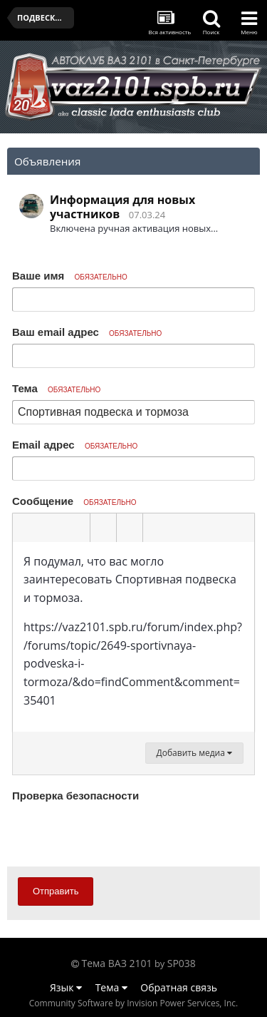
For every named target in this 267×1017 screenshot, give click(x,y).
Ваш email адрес (87, 332)
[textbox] (133, 637)
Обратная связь (178, 987)
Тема (56, 388)
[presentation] (120, 834)
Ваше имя (69, 276)
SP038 (181, 963)
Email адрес (74, 445)
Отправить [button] (55, 891)
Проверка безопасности (75, 795)
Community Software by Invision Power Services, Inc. (133, 1003)
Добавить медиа (194, 753)
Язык (66, 987)
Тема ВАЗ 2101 (117, 963)
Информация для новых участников (122, 207)
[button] (25, 527)
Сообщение (74, 501)
